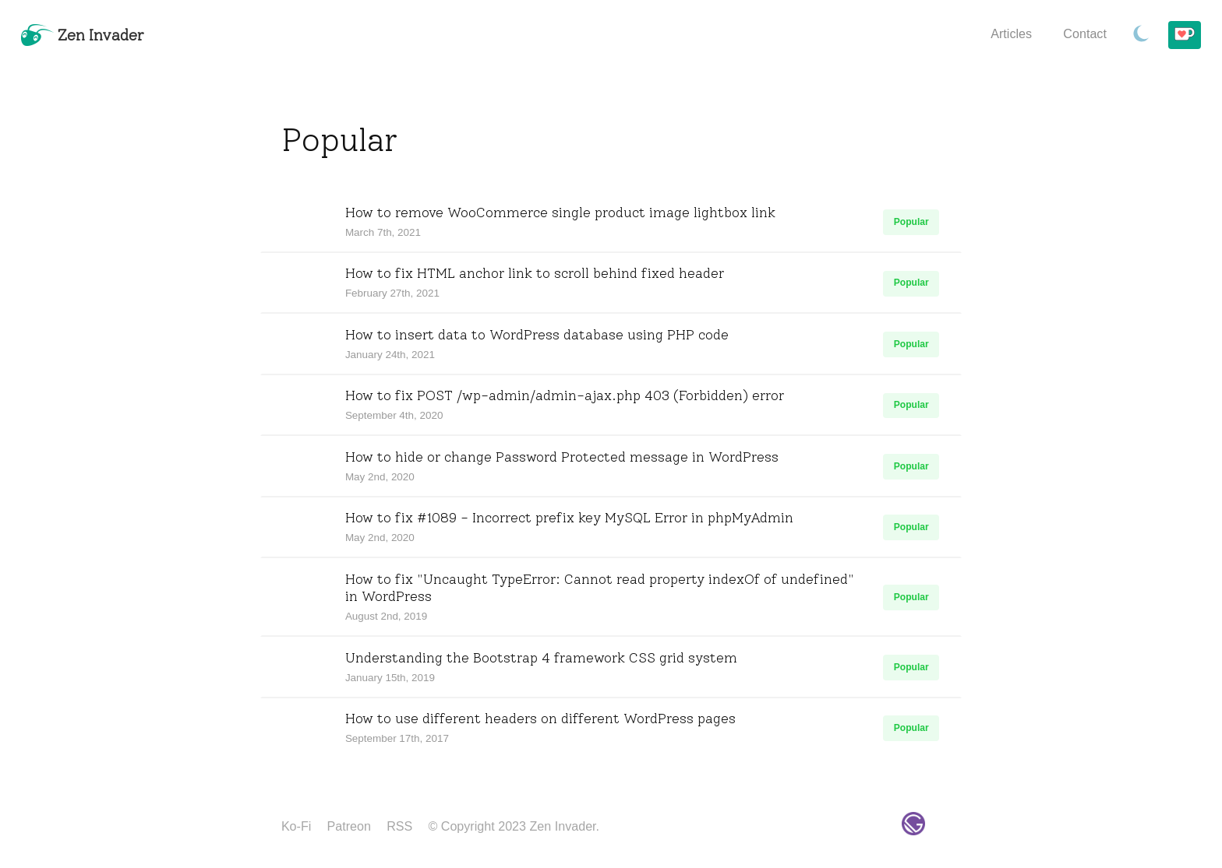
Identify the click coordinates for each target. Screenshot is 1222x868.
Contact (1085, 33)
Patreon (349, 826)
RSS (399, 826)
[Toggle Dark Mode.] (1141, 35)
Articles (1011, 33)
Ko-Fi (296, 826)
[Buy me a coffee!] (1184, 35)
